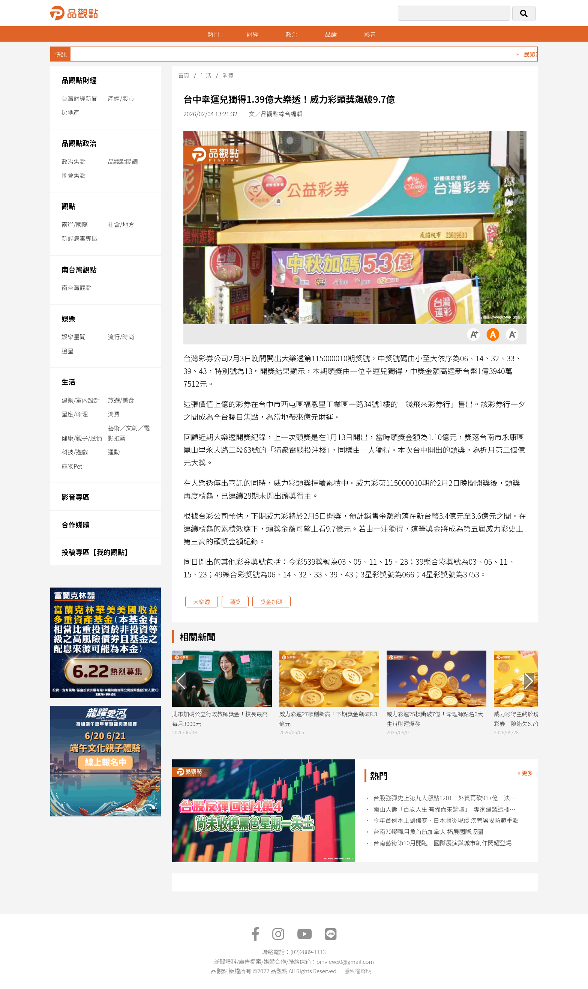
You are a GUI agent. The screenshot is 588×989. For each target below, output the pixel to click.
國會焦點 (74, 175)
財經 (252, 34)
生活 (68, 381)
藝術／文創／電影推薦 (129, 432)
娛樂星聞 (74, 336)
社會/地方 (121, 224)
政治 (292, 34)
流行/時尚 (121, 336)
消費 (114, 413)
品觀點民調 (123, 161)
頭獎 (235, 602)
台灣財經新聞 (80, 98)
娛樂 (68, 318)
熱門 (213, 34)
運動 (114, 451)
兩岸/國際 (75, 224)
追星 (68, 350)
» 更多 (525, 773)
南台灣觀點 (79, 269)
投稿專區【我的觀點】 (97, 552)
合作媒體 (76, 524)
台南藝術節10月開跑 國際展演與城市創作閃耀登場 (443, 843)
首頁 (183, 75)
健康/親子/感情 (82, 437)
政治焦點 (74, 161)
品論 (331, 34)
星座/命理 (75, 413)
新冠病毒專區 (80, 238)
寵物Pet (72, 465)
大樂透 (201, 602)
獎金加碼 (271, 602)
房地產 (71, 112)
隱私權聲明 (358, 971)
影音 (370, 34)
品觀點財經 (79, 80)
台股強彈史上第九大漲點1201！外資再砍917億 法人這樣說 (447, 798)
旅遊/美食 (121, 399)
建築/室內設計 (81, 399)
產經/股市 (121, 98)
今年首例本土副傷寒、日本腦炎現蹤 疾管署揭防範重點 (446, 820)
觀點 (68, 206)
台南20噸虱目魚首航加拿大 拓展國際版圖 (428, 831)
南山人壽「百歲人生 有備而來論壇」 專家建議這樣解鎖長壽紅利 (447, 809)
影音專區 (76, 496)
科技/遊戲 (75, 451)
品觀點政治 (79, 143)
